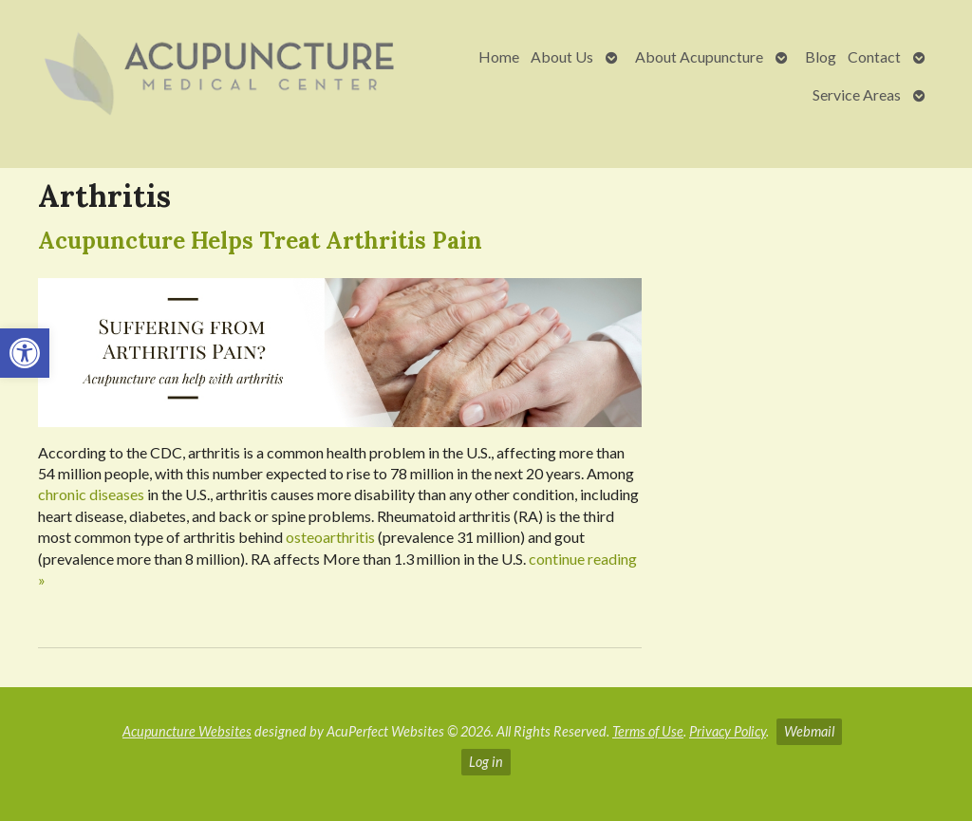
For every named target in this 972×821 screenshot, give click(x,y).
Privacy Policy (727, 731)
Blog (820, 56)
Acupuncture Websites (187, 731)
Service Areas (857, 94)
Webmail (809, 731)
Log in (486, 762)
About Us (562, 56)
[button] (24, 353)
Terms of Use (647, 731)
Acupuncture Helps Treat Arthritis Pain (260, 240)
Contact (874, 56)
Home (498, 56)
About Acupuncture (699, 56)
